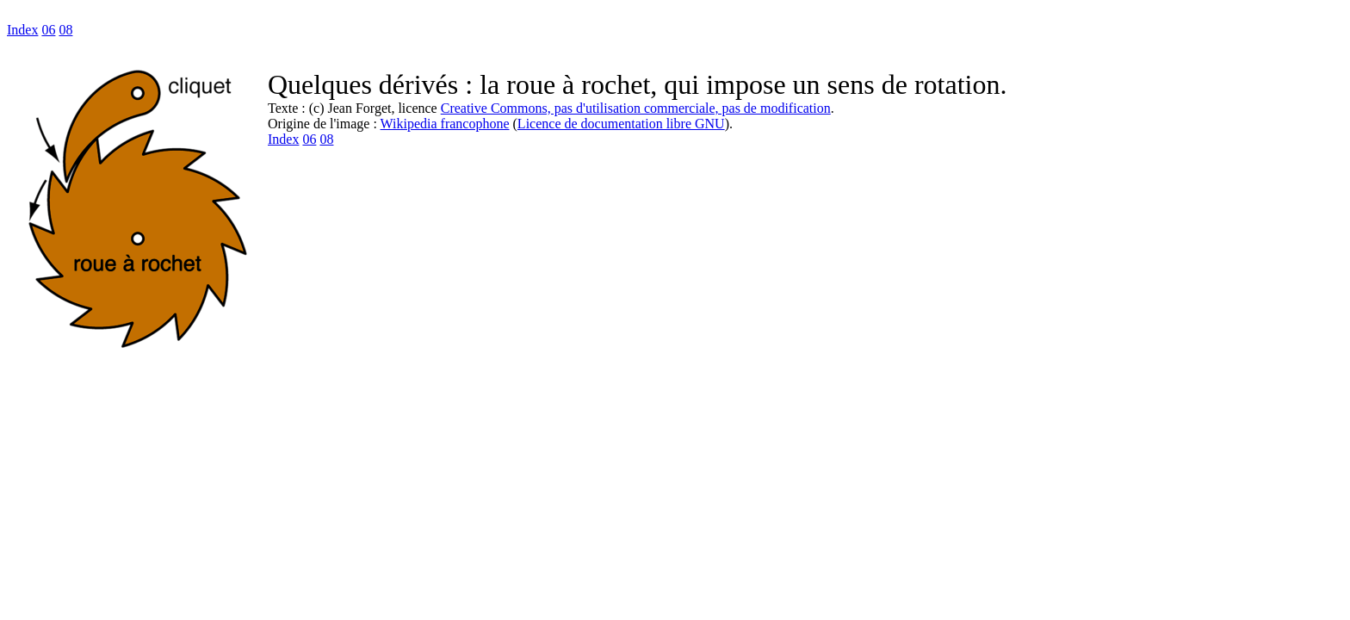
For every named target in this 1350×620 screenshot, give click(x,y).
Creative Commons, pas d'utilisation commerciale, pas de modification (636, 108)
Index (22, 29)
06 (48, 29)
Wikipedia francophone (445, 123)
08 (65, 29)
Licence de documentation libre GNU (621, 123)
